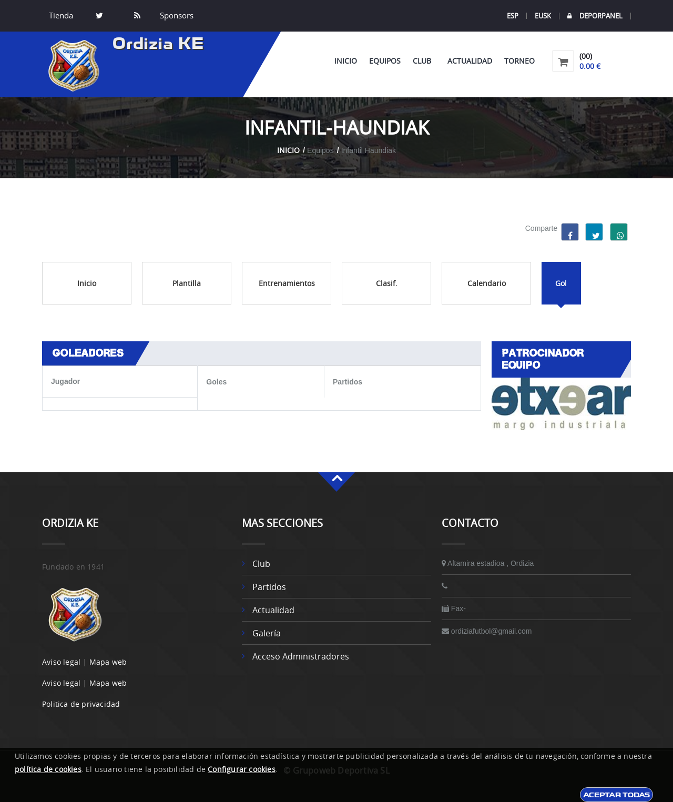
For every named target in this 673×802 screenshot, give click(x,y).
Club (424, 61)
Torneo (519, 61)
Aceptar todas (616, 794)
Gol (561, 283)
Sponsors (175, 16)
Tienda (61, 16)
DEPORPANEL (595, 16)
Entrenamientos (287, 283)
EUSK (543, 16)
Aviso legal (61, 662)
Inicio (345, 61)
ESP (512, 16)
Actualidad (469, 61)
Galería (266, 633)
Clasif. (386, 283)
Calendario (486, 283)
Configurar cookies (242, 769)
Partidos (269, 587)
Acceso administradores (300, 656)
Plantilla (186, 283)
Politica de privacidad (81, 704)
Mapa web (108, 662)
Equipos (385, 61)
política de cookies (48, 769)
